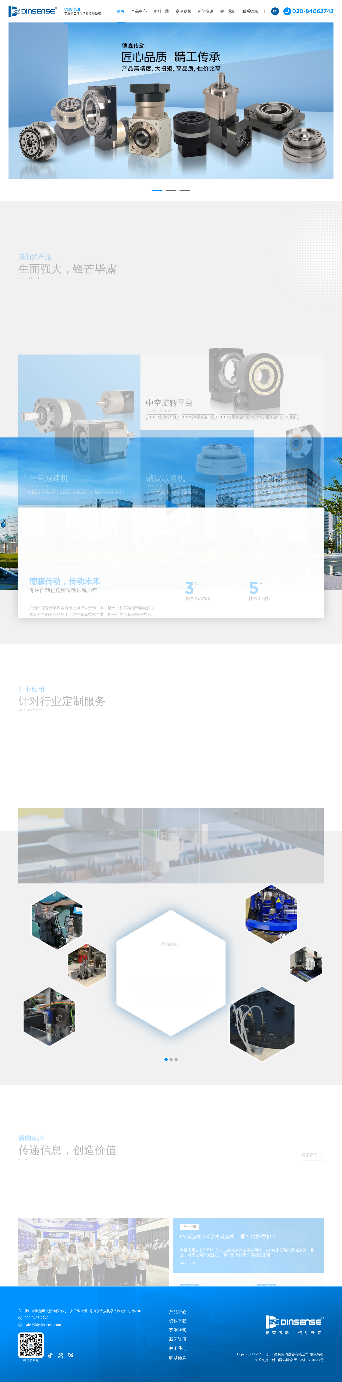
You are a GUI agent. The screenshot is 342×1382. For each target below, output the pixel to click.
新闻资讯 (206, 11)
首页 (121, 11)
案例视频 (183, 11)
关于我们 (228, 11)
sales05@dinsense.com (43, 1324)
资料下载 (161, 11)
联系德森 (250, 11)
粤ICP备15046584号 (309, 1360)
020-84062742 (308, 11)
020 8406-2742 (37, 1318)
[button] (157, 190)
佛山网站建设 (282, 1360)
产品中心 (139, 11)
